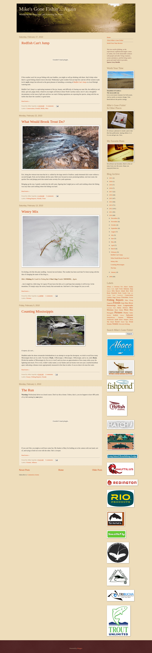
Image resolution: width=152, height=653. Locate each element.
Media (43, 108)
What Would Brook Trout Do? (43, 122)
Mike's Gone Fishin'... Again (47, 9)
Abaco (126, 287)
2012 (111, 208)
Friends (37, 108)
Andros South (110, 289)
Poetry (126, 313)
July (112, 235)
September (114, 228)
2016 (111, 195)
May (112, 242)
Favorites (124, 297)
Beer (127, 291)
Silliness (34, 462)
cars (132, 293)
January (113, 272)
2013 (111, 205)
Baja (131, 289)
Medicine (125, 308)
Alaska (131, 287)
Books (119, 293)
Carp (128, 293)
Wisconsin (121, 324)
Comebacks (120, 295)
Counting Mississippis (37, 311)
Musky (121, 310)
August (113, 232)
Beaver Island (120, 291)
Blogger (79, 648)
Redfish (115, 315)
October (113, 225)
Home (61, 470)
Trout (43, 198)
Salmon (122, 315)
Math (114, 307)
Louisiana (109, 307)
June (112, 238)
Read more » (25, 101)
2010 (111, 215)
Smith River (119, 319)
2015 (111, 198)
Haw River (129, 303)
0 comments (50, 106)
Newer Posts (24, 470)
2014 (111, 202)
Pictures (28, 298)
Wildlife (115, 324)
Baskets (109, 291)
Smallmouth (110, 319)
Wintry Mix (29, 211)
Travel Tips (124, 322)
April (113, 245)
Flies (126, 300)
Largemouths (128, 305)
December (114, 218)
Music (116, 310)
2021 (111, 178)
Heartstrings (111, 305)
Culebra (109, 297)
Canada (124, 293)
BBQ (113, 291)
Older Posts (97, 470)
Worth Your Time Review (115, 43)
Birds (131, 291)
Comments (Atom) (33, 475)
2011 (111, 212)
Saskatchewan (111, 317)
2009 (111, 276)
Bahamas (126, 289)
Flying (131, 300)
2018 (111, 188)
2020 (111, 181)
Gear (123, 303)
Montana (110, 310)
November (114, 221)
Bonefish (114, 293)
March (113, 249)
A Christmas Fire (117, 287)
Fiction (131, 297)
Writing (127, 324)
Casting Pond (111, 295)
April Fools (119, 289)
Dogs (114, 297)
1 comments (49, 296)
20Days (109, 287)
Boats (108, 293)
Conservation (30, 108)
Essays (28, 377)
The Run (27, 390)
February (114, 252)
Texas (131, 319)
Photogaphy (110, 313)
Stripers (126, 319)
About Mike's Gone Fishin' (115, 40)
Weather (109, 324)
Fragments (110, 303)
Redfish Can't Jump (35, 43)
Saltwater (129, 315)
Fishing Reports (31, 198)
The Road (110, 322)
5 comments (50, 196)
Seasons (120, 317)
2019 (111, 185)
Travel (117, 322)
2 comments (49, 374)
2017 (111, 192)
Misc (46, 108)
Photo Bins (128, 310)
